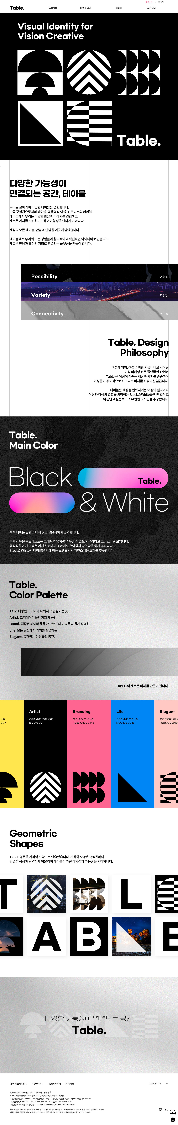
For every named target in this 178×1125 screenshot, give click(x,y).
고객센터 (151, 8)
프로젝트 (53, 8)
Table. (17, 8)
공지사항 (69, 1084)
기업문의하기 (54, 1084)
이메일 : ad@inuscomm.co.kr (60, 1102)
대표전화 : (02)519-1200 (19, 1102)
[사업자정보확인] (43, 1098)
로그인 (161, 2)
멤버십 (118, 8)
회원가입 (149, 2)
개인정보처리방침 (18, 1084)
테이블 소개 (85, 8)
